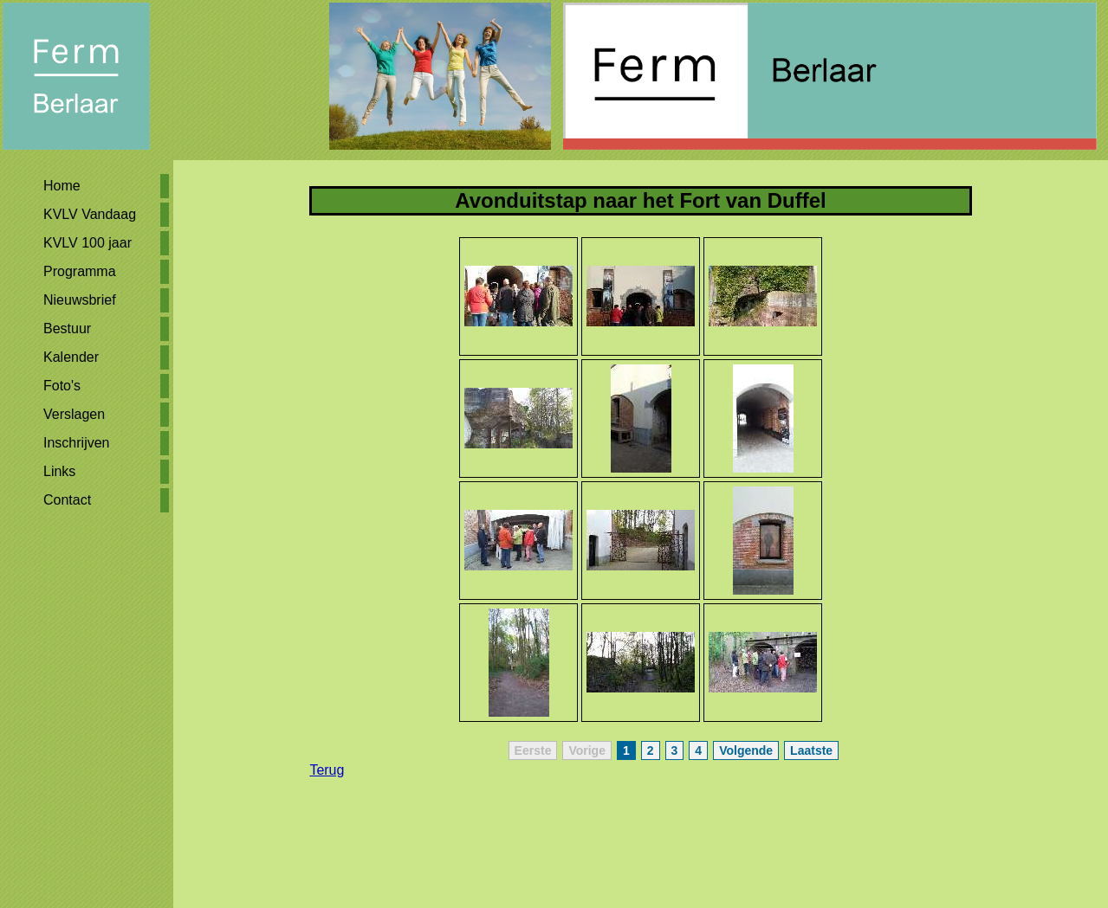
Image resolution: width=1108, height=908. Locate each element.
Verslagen (74, 414)
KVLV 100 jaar (87, 242)
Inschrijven (76, 442)
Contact (67, 500)
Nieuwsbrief (79, 300)
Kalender (71, 357)
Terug (326, 770)
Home (62, 185)
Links (59, 471)
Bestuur (67, 328)
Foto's (62, 385)
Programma (79, 271)
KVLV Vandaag (89, 214)
